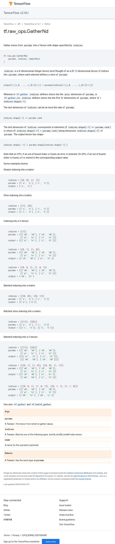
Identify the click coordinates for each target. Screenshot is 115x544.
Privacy (16, 535)
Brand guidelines (67, 519)
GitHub (7, 510)
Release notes (66, 510)
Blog (6, 505)
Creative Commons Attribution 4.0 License (85, 473)
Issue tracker (65, 505)
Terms (7, 535)
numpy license (85, 479)
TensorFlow (9, 24)
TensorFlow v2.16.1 (16, 13)
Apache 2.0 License (44, 476)
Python (47, 24)
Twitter (7, 515)
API (19, 24)
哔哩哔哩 (8, 519)
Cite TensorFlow (66, 524)
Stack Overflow (66, 515)
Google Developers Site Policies (84, 476)
